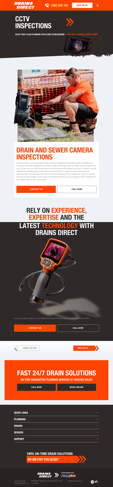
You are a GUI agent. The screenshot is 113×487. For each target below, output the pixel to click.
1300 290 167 (59, 5)
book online (82, 5)
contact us (36, 189)
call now (77, 189)
